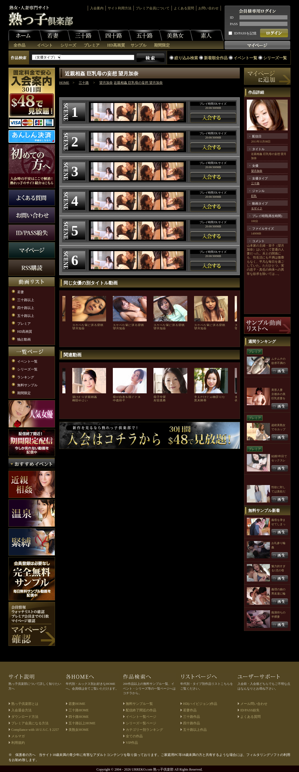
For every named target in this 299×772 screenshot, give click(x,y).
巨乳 (254, 196)
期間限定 (162, 45)
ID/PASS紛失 (250, 710)
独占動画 (24, 339)
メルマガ (18, 736)
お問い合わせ (208, 8)
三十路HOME (79, 710)
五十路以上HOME (82, 723)
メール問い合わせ (253, 704)
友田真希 (159, 400)
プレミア (92, 45)
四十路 (114, 35)
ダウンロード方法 (24, 717)
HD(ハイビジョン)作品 (200, 704)
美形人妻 (277, 389)
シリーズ (68, 45)
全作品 (19, 45)
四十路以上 (25, 308)
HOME (64, 83)
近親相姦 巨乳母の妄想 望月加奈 (138, 83)
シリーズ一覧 (275, 58)
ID (232, 17)
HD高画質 (116, 45)
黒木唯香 (200, 400)
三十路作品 (191, 717)
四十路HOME (79, 717)
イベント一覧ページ (141, 717)
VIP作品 (132, 743)
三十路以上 (25, 300)
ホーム (25, 35)
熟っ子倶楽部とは (24, 704)
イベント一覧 (245, 58)
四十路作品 (191, 723)
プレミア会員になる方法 (30, 723)
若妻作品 (190, 710)
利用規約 (18, 743)
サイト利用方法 (119, 8)
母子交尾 (159, 397)
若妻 (54, 35)
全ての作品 (134, 736)
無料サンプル (27, 385)
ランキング (25, 377)
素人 (207, 35)
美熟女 (176, 35)
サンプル (138, 45)
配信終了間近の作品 (141, 710)
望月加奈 (106, 83)
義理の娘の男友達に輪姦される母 (278, 593)
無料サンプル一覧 (139, 704)
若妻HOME (77, 704)
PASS (234, 24)
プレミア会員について (153, 8)
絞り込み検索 (186, 58)
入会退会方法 (21, 710)
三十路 (84, 35)
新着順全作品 (216, 58)
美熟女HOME (79, 730)
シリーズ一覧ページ (141, 723)
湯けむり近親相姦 (84, 397)
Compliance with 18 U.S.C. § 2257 (35, 730)
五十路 (145, 35)
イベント (45, 45)
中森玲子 (119, 400)
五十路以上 (25, 316)
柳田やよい (80, 400)
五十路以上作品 (195, 730)
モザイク (256, 208)
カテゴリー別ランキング (144, 730)
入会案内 (97, 8)
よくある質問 (184, 8)
